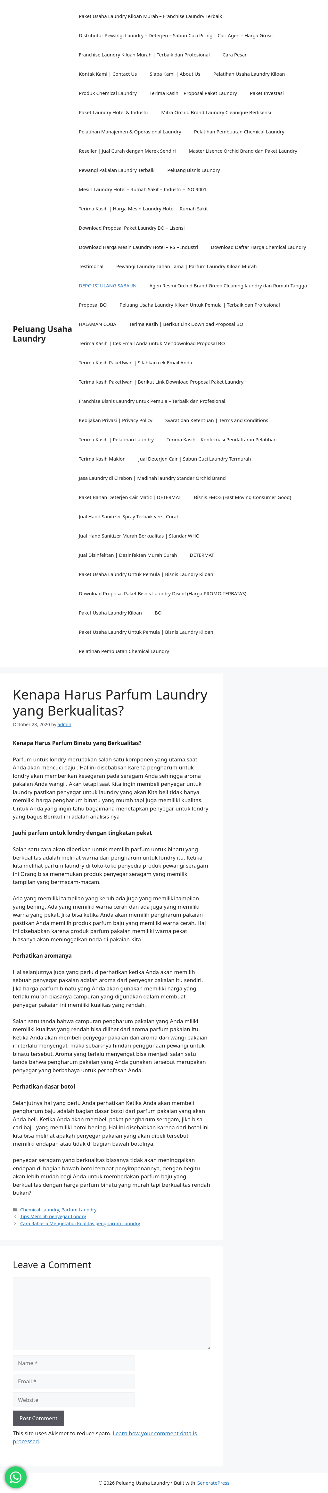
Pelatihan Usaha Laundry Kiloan (249, 74)
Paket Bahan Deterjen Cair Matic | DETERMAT (130, 497)
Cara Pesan (235, 54)
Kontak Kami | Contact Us (108, 74)
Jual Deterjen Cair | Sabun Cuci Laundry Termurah (194, 458)
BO (158, 612)
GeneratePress (212, 1483)
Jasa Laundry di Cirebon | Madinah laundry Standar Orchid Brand (152, 478)
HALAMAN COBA (97, 324)
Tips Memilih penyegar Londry (53, 1216)
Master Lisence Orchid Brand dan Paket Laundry (243, 151)
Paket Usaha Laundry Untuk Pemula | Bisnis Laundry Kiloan (146, 574)
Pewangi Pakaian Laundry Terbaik (116, 170)
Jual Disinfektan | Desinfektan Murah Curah (128, 555)
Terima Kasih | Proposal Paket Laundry (193, 93)
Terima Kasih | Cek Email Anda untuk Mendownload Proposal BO (152, 343)
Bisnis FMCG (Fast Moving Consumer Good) (242, 497)
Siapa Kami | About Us (175, 74)
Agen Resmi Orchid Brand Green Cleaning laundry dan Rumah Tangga (228, 285)
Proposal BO (93, 304)
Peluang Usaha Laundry (42, 333)
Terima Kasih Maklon (102, 458)
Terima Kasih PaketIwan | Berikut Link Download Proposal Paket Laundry (161, 381)
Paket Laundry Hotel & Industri (113, 112)
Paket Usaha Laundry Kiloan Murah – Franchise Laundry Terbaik (150, 16)
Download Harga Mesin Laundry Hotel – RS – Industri (138, 247)
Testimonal (91, 266)
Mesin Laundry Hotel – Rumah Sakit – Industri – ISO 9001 (143, 189)
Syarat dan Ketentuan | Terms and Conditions (216, 420)
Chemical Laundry (39, 1210)
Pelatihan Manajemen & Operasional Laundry (130, 131)
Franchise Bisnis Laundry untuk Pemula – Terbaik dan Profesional (152, 401)
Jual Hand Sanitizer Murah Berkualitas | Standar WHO (139, 535)
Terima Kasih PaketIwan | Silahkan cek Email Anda (135, 362)
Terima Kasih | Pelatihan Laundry (116, 439)
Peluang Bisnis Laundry (193, 170)
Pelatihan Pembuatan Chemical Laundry (239, 131)
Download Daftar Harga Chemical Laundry (258, 247)
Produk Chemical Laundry (108, 93)
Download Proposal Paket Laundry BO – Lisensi (132, 228)
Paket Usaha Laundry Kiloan (110, 612)
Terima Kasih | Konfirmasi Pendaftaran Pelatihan (221, 439)
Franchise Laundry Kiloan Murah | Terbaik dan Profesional (144, 54)
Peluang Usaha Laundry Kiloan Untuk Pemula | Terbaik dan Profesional (199, 304)
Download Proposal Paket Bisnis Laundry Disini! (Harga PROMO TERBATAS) (162, 593)
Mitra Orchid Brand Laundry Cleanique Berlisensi (216, 112)
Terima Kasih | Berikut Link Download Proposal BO (186, 324)
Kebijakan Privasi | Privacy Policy (115, 420)
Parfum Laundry (79, 1210)
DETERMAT (202, 555)
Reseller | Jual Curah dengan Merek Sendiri (127, 151)
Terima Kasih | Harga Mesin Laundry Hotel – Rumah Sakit (143, 208)
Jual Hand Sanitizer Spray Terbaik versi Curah (129, 516)
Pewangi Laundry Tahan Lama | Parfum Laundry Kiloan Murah (186, 266)
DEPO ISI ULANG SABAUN (107, 285)
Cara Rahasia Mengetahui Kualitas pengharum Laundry (80, 1223)
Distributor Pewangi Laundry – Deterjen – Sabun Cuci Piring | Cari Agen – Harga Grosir (176, 35)
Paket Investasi (267, 93)
